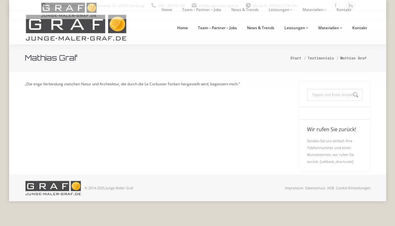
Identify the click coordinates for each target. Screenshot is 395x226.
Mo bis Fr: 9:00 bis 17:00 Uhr (271, 5)
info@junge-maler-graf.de (219, 5)
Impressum (294, 188)
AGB (330, 188)
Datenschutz (315, 188)
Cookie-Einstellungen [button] (353, 188)
